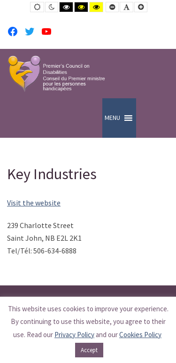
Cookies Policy (140, 334)
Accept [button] (89, 350)
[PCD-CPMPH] (56, 74)
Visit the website (34, 202)
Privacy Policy (74, 334)
